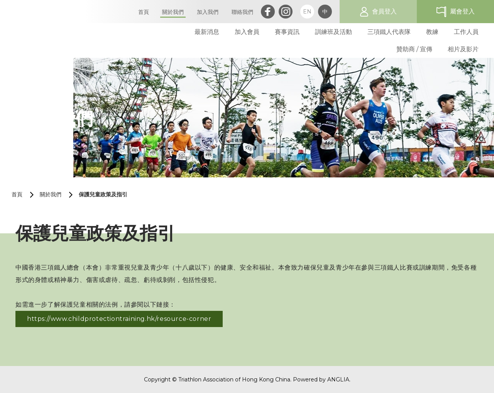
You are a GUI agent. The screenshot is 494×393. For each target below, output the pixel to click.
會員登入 (384, 11)
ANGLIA (338, 379)
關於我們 (50, 194)
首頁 (17, 194)
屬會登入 (462, 11)
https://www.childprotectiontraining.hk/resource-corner (119, 318)
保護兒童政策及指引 (103, 194)
